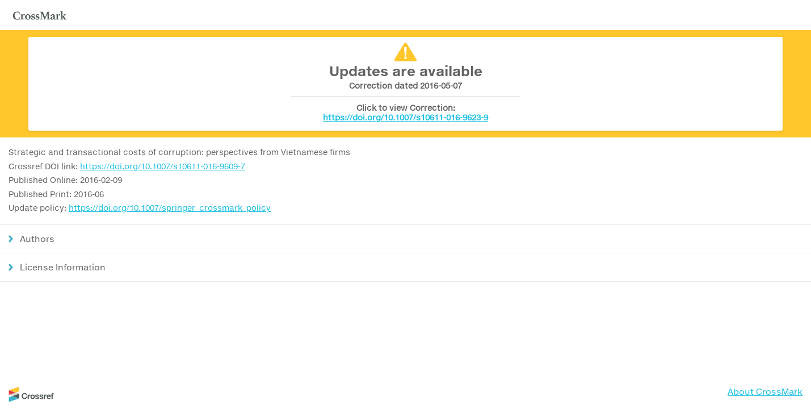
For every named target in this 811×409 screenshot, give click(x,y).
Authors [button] (37, 238)
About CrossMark (765, 391)
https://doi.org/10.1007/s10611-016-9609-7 (162, 166)
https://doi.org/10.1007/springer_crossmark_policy (170, 207)
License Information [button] (63, 267)
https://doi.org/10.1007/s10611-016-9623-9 (405, 117)
